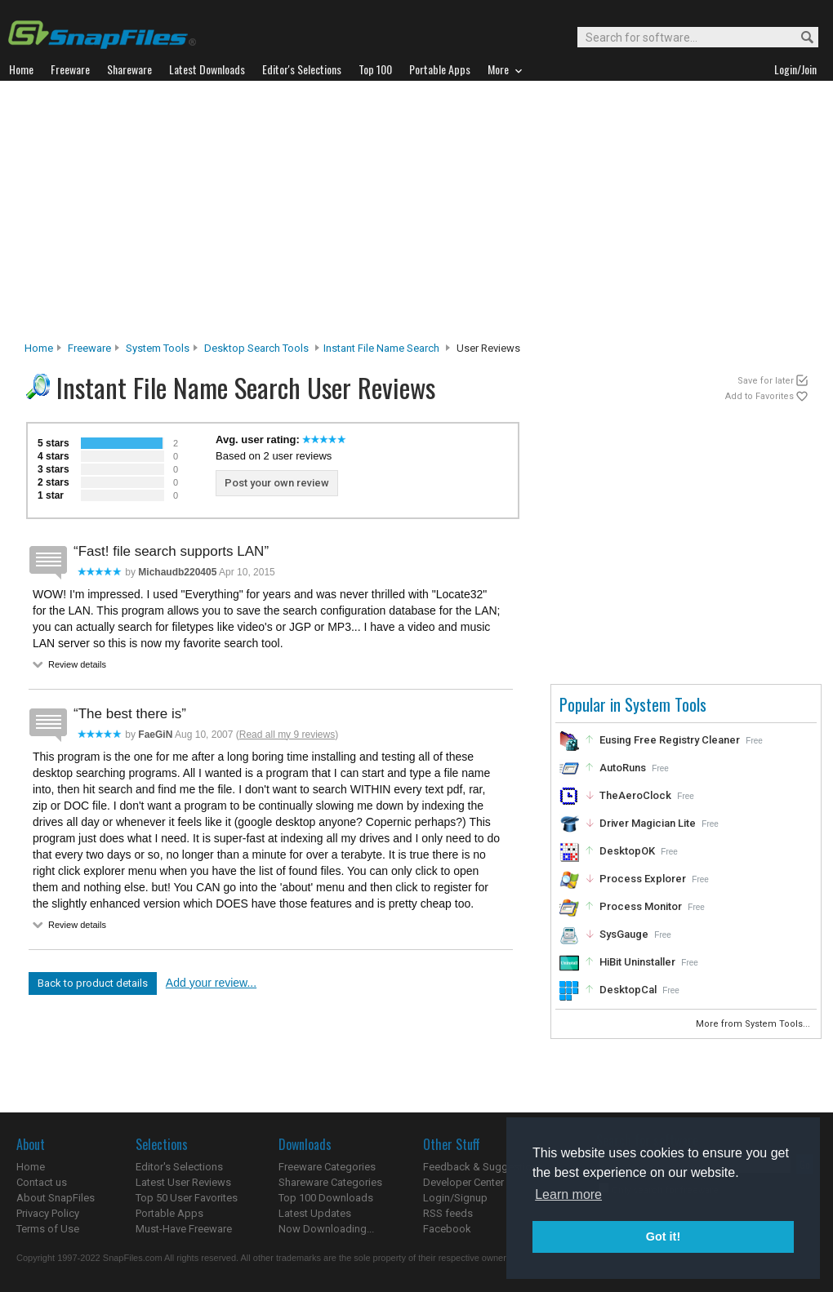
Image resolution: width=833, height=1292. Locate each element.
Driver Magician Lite (647, 823)
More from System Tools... (754, 1024)
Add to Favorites (759, 396)
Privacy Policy (47, 1213)
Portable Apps (169, 1213)
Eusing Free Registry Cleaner (669, 740)
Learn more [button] (568, 1194)
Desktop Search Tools (256, 348)
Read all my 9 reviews (287, 734)
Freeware (89, 348)
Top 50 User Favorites (187, 1198)
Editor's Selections (179, 1167)
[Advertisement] (416, 215)
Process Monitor (640, 906)
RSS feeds (448, 1213)
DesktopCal (628, 989)
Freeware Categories (327, 1167)
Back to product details (93, 983)
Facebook (447, 1229)
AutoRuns (622, 767)
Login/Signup (455, 1198)
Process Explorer (642, 878)
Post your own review (277, 483)
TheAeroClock (635, 795)
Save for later (765, 380)
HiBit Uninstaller (637, 962)
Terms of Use (47, 1229)
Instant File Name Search (381, 348)
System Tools (157, 348)
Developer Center (463, 1182)
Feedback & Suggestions (483, 1167)
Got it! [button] (663, 1236)
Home (38, 348)
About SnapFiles (55, 1198)
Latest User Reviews (183, 1182)
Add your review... (211, 982)
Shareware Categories (330, 1182)
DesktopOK (627, 851)
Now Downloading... (326, 1229)
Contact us (41, 1182)
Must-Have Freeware (184, 1229)
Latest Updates (314, 1213)
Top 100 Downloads (325, 1198)
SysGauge (623, 934)
